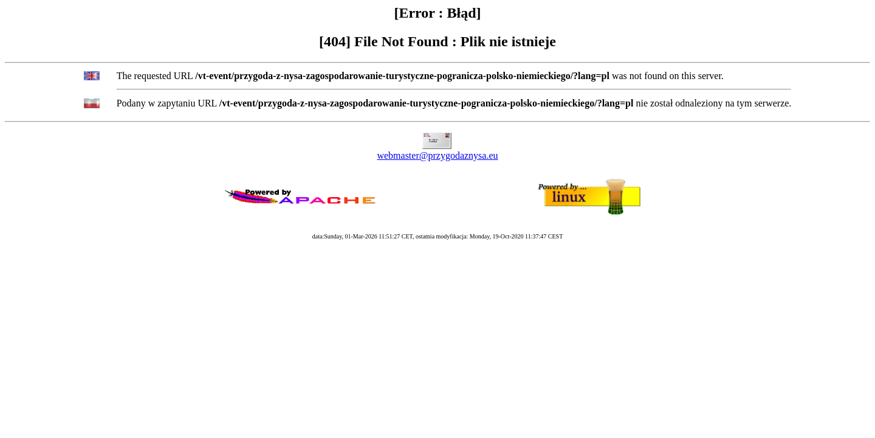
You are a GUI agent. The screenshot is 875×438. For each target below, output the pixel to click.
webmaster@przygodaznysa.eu (437, 155)
